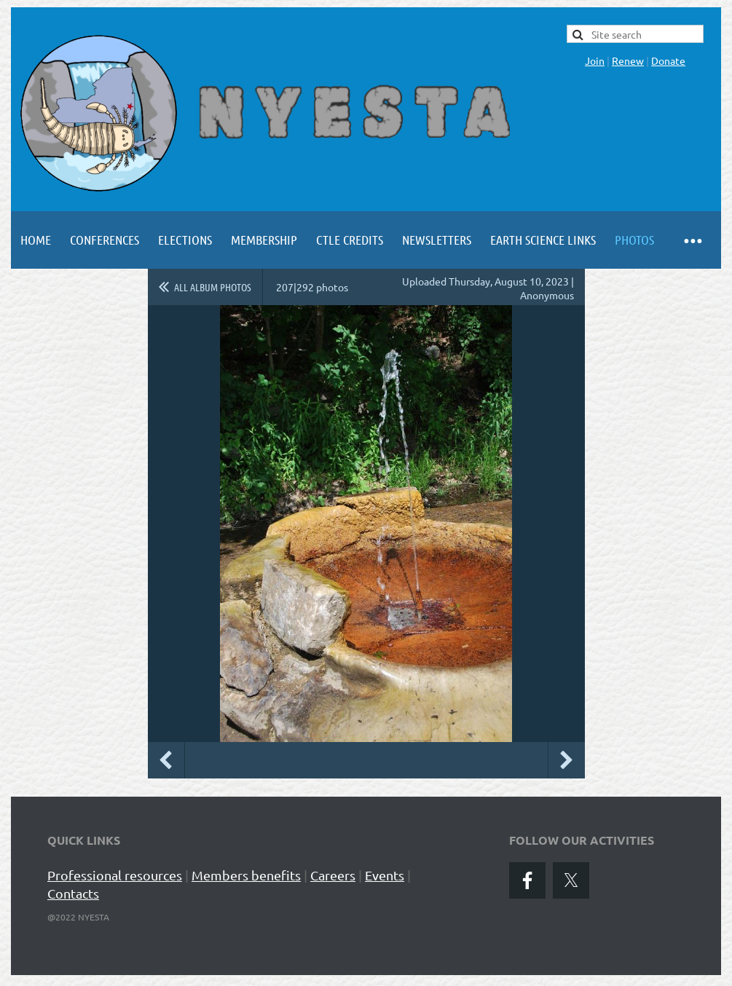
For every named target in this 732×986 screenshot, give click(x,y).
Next (566, 760)
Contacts (73, 893)
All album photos (212, 286)
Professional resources (114, 875)
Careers (332, 875)
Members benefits (246, 875)
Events (384, 875)
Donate (668, 60)
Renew (628, 60)
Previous (166, 760)
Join (595, 60)
